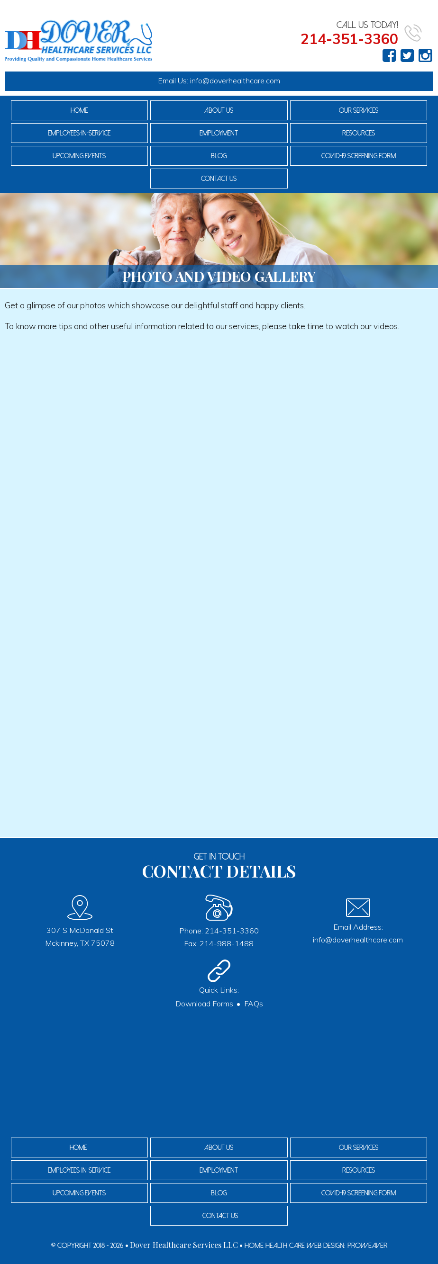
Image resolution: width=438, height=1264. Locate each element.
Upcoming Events (79, 156)
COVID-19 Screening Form (358, 156)
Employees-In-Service (79, 133)
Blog (219, 156)
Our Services (358, 110)
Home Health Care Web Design (294, 1245)
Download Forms (204, 1003)
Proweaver (367, 1245)
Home (79, 110)
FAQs (253, 1003)
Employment (219, 133)
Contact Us (219, 178)
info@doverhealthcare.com (235, 80)
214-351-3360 (232, 930)
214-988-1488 (227, 943)
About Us (218, 110)
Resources (358, 133)
